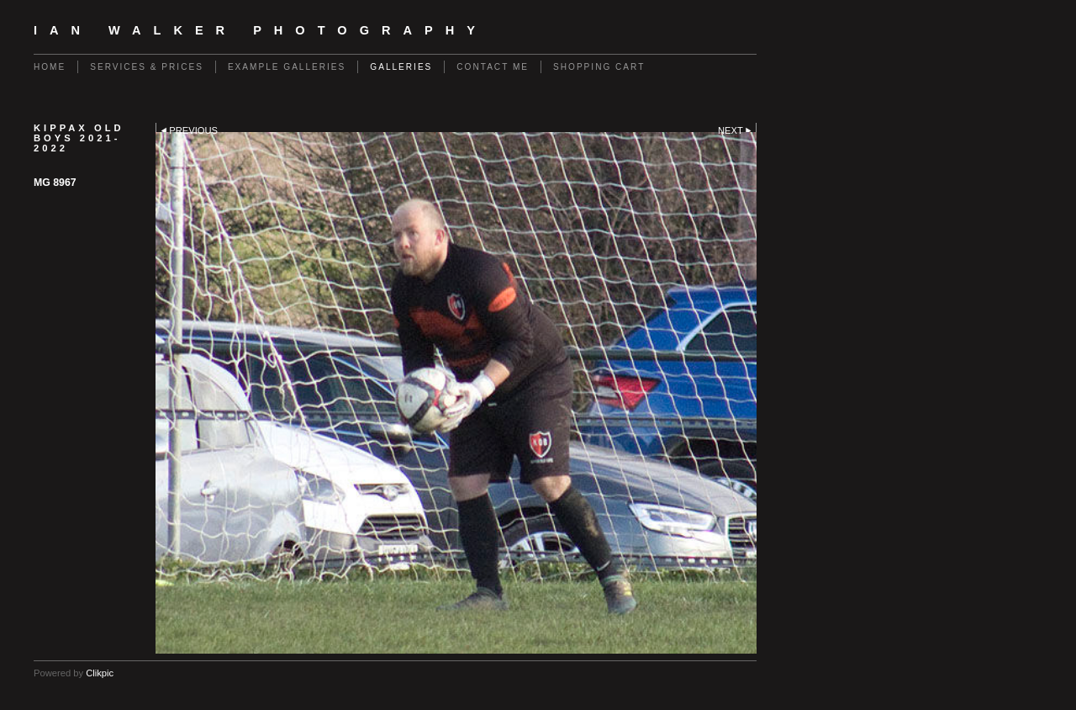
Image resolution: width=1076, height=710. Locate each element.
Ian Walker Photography (261, 30)
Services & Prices (146, 67)
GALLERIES (401, 67)
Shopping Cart (599, 67)
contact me (492, 67)
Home (50, 67)
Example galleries (286, 67)
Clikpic (99, 673)
